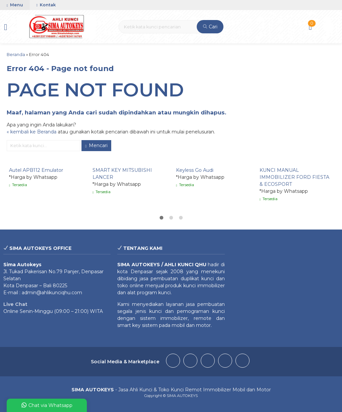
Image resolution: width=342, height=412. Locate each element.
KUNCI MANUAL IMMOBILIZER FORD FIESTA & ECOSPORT (294, 177)
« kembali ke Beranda (31, 132)
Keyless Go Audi (194, 170)
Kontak (46, 4)
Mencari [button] (96, 145)
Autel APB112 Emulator (36, 170)
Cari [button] (210, 27)
